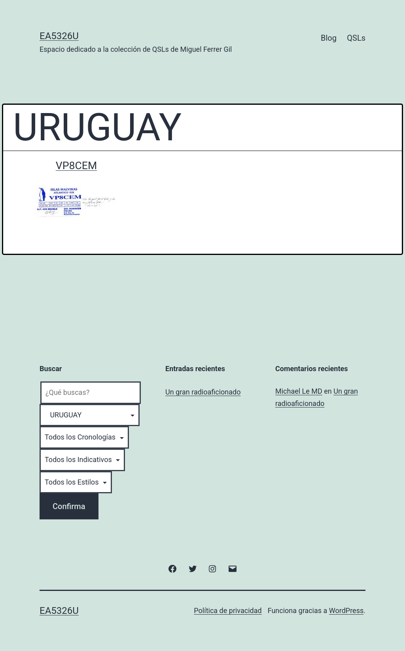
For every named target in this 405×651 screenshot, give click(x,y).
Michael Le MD (298, 391)
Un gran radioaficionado (202, 392)
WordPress (346, 610)
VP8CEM (76, 165)
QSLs (356, 38)
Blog (329, 38)
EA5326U (59, 36)
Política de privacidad (227, 610)
